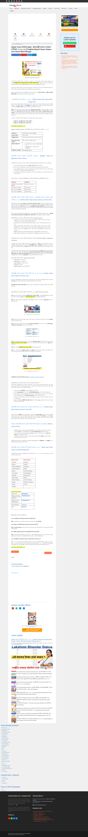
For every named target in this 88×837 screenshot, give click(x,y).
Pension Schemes (5, 755)
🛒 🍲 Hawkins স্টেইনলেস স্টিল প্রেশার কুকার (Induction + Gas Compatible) (32, 630)
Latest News (16, 8)
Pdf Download (4, 753)
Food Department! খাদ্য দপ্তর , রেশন (40, 821)
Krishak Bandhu (5, 743)
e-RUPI (3, 769)
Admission (12, 10)
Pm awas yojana (17, 43)
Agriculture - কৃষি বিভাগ (38, 815)
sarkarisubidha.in (18, 92)
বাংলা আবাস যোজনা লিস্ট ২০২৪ (18, 547)
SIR (2, 762)
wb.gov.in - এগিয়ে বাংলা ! (38, 812)
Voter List (4, 764)
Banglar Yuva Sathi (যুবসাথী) (39, 814)
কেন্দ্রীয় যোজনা (64, 8)
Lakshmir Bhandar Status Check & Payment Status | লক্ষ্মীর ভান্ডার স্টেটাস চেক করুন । (70, 67)
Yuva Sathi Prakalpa (6, 767)
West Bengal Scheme (6, 765)
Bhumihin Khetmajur (6, 732)
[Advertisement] (32, 22)
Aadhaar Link (4, 727)
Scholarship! (36, 818)
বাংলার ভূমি (70, 8)
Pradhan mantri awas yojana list (37, 377)
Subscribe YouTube (70, 46)
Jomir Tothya (4, 740)
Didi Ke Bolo (4, 734)
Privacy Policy (23, 833)
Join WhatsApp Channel (70, 43)
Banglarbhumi (4, 730)
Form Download (5, 739)
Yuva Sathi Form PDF (37, 8)
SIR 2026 (44, 8)
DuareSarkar (4, 736)
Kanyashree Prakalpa (6, 742)
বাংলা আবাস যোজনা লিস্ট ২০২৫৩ (18, 126)
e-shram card (4, 771)
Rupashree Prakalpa (6, 761)
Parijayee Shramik (5, 752)
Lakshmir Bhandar (5, 745)
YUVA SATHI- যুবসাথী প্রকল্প (26, 8)
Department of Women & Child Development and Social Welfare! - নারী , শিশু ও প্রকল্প (44, 819)
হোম (13, 43)
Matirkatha (4, 746)
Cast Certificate (5, 733)
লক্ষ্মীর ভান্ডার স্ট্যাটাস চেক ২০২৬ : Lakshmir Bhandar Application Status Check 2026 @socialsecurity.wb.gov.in (31, 640)
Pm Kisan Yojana (5, 756)
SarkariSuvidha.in (11, 804)
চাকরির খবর (50, 8)
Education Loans (5, 737)
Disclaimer (28, 833)
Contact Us (17, 833)
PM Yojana (4, 751)
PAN (3, 749)
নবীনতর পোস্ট (15, 551)
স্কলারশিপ (76, 8)
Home (11, 8)
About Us (13, 833)
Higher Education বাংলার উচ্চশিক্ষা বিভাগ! (41, 817)
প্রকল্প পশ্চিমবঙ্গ (56, 8)
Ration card (4, 759)
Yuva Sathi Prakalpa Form (7, 768)
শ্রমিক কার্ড (4, 780)
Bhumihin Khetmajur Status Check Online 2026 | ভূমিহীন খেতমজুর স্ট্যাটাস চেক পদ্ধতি (70, 57)
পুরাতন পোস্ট (48, 552)
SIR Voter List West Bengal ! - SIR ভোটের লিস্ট (42, 811)
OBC (3, 748)
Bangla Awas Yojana (6, 729)
